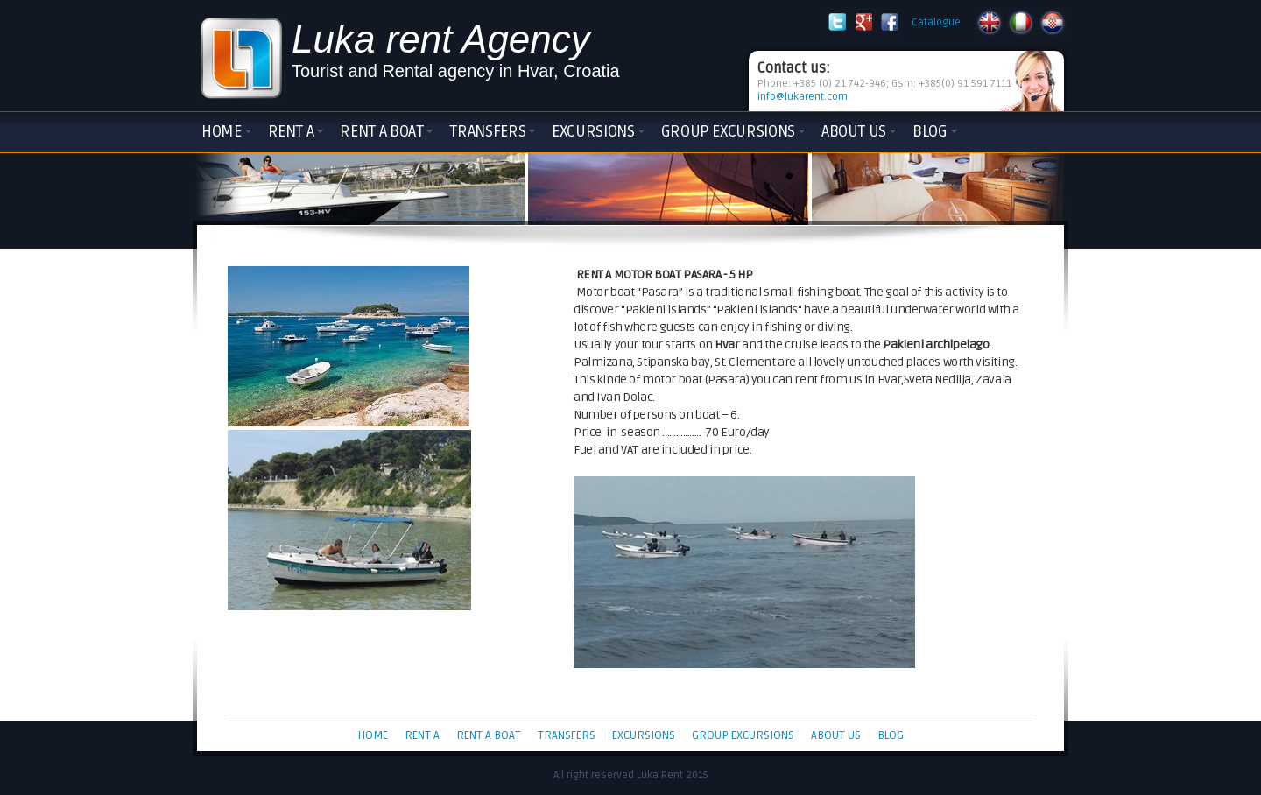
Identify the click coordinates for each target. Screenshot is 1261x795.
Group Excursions (728, 131)
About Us (853, 131)
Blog (930, 131)
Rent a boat (381, 131)
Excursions (593, 131)
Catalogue (936, 22)
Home (221, 131)
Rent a (291, 131)
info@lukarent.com (802, 96)
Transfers (487, 131)
